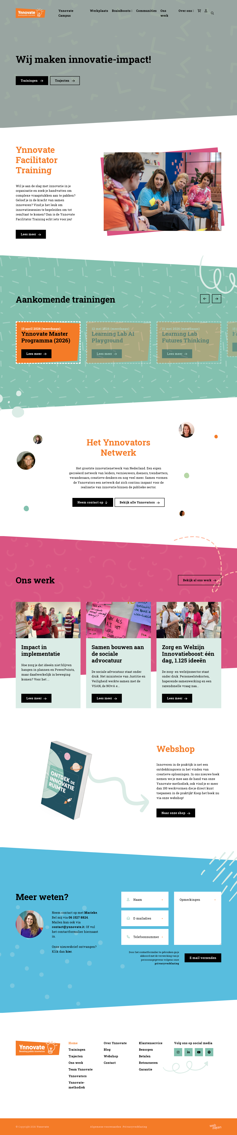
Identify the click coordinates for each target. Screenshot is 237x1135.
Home (73, 1043)
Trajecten (65, 80)
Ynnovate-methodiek (77, 1085)
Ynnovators (78, 1076)
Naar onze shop (175, 813)
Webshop (111, 1056)
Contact (110, 1063)
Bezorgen (146, 1049)
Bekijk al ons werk (199, 580)
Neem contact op (93, 502)
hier (69, 951)
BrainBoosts (121, 11)
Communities (146, 11)
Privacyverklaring (135, 1126)
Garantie (145, 1069)
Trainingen (32, 80)
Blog (107, 1049)
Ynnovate (42, 1126)
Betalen (145, 1056)
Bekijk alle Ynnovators (140, 502)
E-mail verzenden (203, 958)
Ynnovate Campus (65, 13)
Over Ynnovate (115, 1043)
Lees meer (31, 234)
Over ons (185, 11)
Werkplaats (99, 11)
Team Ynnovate (81, 1069)
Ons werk (164, 13)
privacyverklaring (167, 963)
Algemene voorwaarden (105, 1126)
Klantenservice (150, 1043)
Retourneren (148, 1063)
